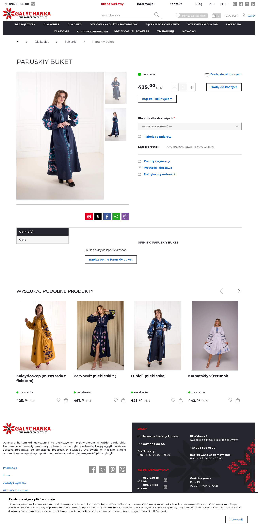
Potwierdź (236, 519)
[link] (43, 336)
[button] (175, 87)
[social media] (89, 216)
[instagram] (247, 4)
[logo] (27, 429)
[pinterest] (253, 4)
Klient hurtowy (112, 4)
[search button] (156, 14)
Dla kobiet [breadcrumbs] (42, 42)
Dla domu (61, 31)
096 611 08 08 (16, 4)
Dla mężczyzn (25, 24)
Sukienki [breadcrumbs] (70, 42)
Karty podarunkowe (92, 31)
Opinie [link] (26, 231)
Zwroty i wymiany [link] (157, 161)
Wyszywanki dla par (202, 24)
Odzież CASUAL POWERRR (131, 31)
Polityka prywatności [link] (159, 174)
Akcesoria (233, 24)
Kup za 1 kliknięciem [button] (157, 99)
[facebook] (241, 4)
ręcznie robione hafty (162, 24)
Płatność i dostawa (15, 490)
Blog (198, 4)
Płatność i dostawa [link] (158, 168)
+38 (149, 479)
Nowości (189, 31)
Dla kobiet (51, 24)
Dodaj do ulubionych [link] (224, 75)
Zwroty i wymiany (14, 482)
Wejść (251, 15)
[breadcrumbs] (17, 41)
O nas (6, 475)
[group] (60, 136)
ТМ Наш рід (165, 31)
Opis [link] (22, 239)
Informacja (10, 467)
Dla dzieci (75, 24)
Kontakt (175, 4)
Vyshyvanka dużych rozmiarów (113, 24)
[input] (183, 87)
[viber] (33, 4)
